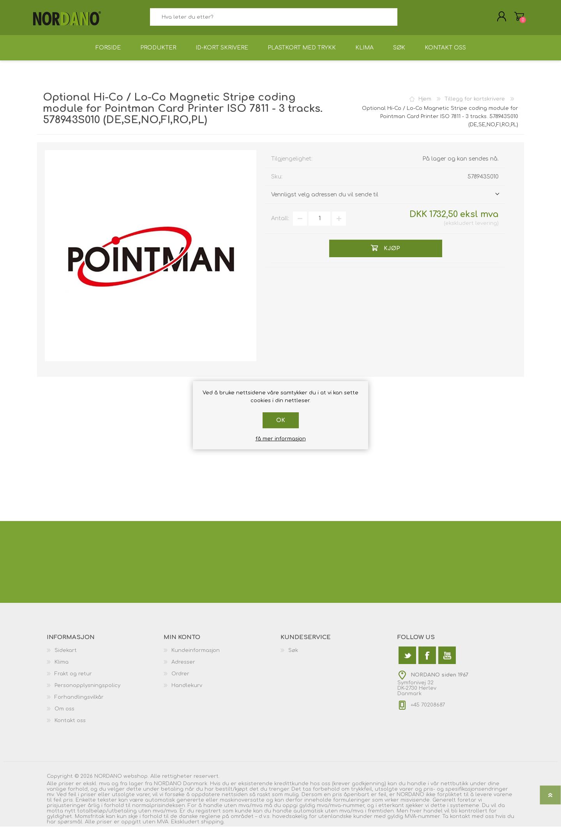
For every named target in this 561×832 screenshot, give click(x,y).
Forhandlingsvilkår (79, 702)
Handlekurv (515, 19)
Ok (280, 420)
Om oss (64, 714)
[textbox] (273, 19)
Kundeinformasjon (195, 656)
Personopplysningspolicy (87, 691)
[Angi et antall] (319, 224)
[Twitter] (407, 660)
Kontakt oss (70, 726)
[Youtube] (447, 660)
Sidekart (66, 656)
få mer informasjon (281, 439)
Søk (406, 19)
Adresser (183, 667)
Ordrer (180, 679)
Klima (62, 667)
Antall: (280, 224)
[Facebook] (427, 660)
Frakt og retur (73, 679)
